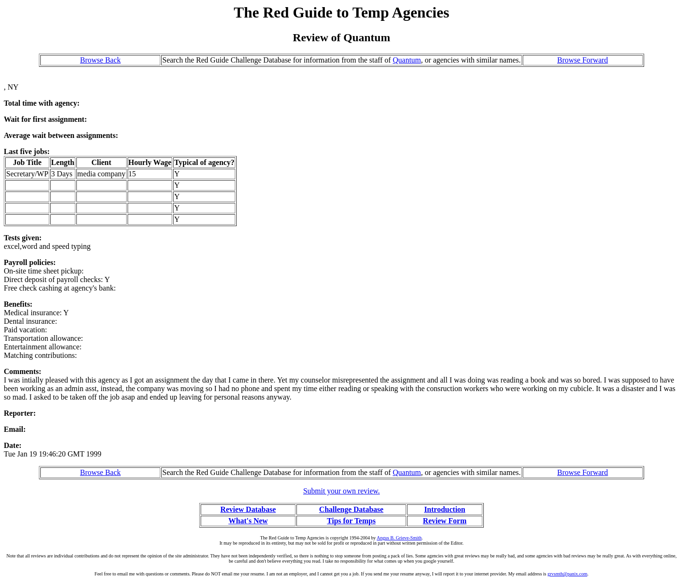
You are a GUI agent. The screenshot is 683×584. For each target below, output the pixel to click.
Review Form (445, 521)
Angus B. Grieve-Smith (399, 537)
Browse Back (100, 60)
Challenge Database (351, 509)
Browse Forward (582, 60)
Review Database (248, 509)
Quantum (407, 60)
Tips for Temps (351, 521)
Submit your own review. (341, 491)
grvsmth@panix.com (567, 573)
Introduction (444, 509)
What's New (248, 521)
